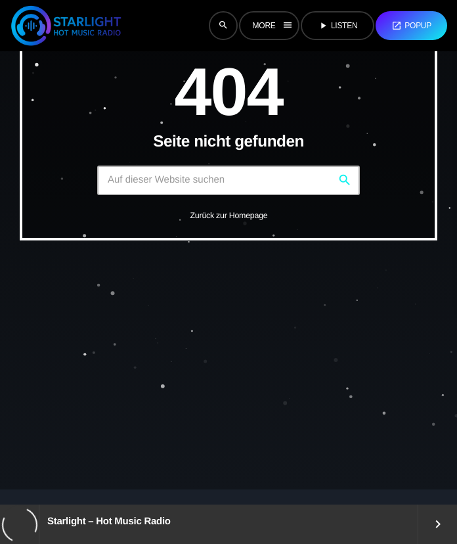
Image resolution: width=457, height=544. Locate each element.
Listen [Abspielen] (337, 25)
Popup (411, 25)
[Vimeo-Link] (65, 26)
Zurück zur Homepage (229, 215)
